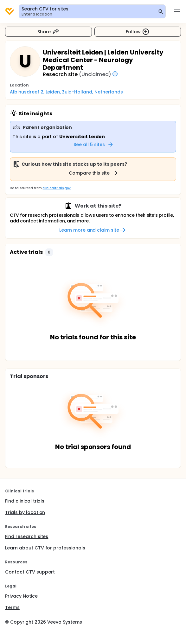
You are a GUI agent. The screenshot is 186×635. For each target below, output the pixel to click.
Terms (12, 607)
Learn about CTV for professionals (45, 548)
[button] (49, 252)
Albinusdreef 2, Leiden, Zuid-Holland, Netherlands (66, 92)
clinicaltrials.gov (56, 188)
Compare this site (94, 173)
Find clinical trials (24, 501)
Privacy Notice (21, 596)
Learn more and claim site (93, 230)
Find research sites (26, 536)
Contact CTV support (30, 572)
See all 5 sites (94, 144)
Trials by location (25, 512)
